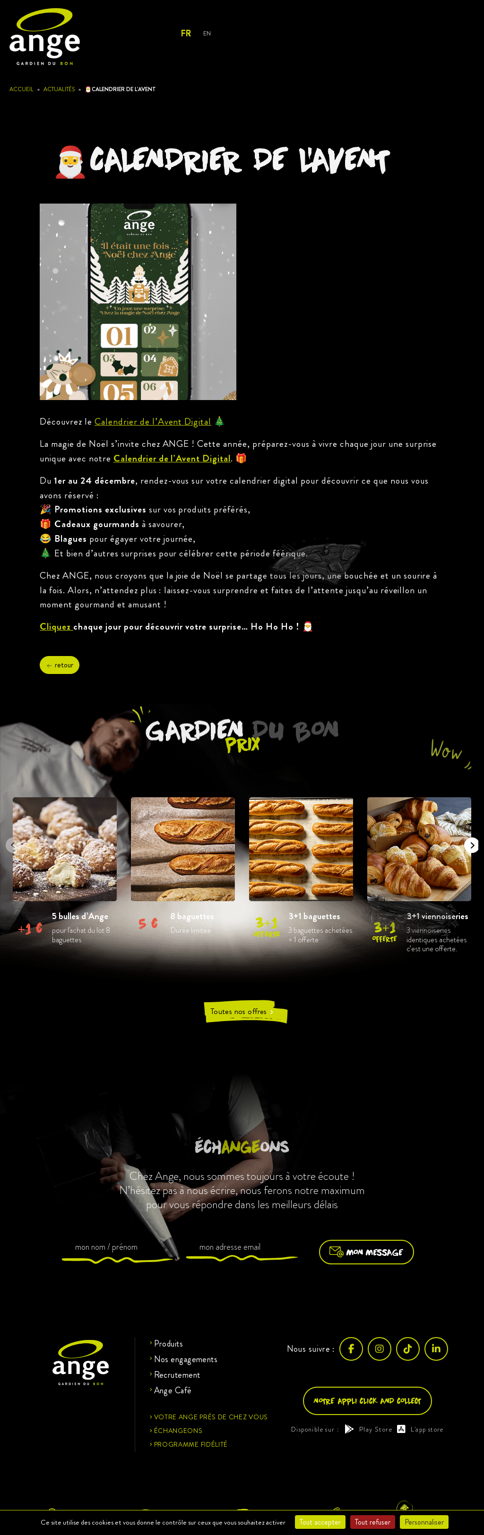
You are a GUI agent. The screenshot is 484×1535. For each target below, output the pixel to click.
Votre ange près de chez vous (211, 1417)
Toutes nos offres (242, 1011)
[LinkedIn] (436, 1349)
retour (59, 664)
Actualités (59, 89)
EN (206, 33)
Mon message (366, 1252)
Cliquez (56, 626)
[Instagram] (379, 1349)
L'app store (420, 1429)
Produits (168, 1344)
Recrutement (177, 1375)
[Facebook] (351, 1349)
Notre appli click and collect (367, 1401)
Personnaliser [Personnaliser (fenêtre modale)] (424, 1522)
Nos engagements (186, 1359)
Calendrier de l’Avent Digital (153, 421)
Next (469, 842)
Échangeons (178, 1430)
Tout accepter (320, 1522)
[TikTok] (408, 1349)
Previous (10, 842)
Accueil (21, 89)
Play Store (368, 1429)
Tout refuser (372, 1522)
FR (185, 33)
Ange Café (173, 1390)
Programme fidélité (191, 1444)
